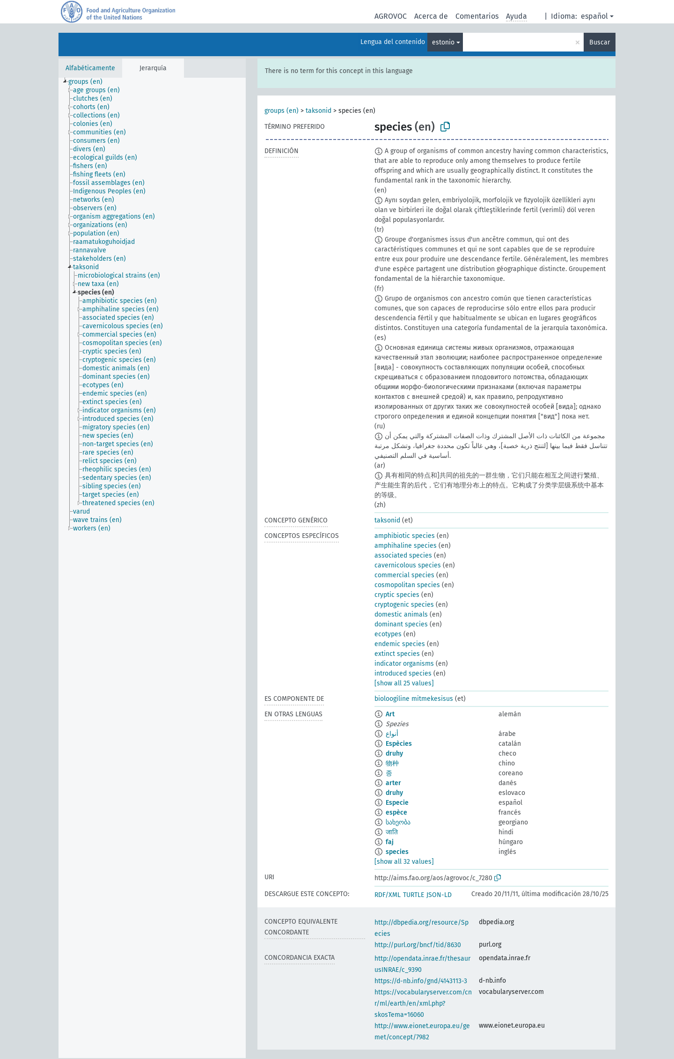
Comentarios (476, 16)
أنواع (392, 734)
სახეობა (398, 822)
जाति (392, 832)
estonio (443, 42)
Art (390, 714)
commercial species (404, 575)
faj (390, 842)
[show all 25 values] (404, 683)
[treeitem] (89, 82)
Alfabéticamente (90, 68)
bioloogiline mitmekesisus (413, 699)
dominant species (401, 624)
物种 (392, 763)
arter (393, 783)
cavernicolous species (407, 565)
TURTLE (413, 895)
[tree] (152, 568)
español (594, 16)
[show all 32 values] (404, 862)
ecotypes (388, 634)
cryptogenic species (404, 605)
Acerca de (431, 16)
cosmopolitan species (407, 585)
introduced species (403, 673)
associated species (403, 555)
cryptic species (396, 595)
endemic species (399, 644)
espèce (396, 812)
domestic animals (401, 614)
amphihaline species (405, 546)
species (397, 852)
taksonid (318, 111)
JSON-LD (439, 895)
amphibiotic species (404, 536)
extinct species (397, 654)
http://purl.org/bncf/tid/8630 (417, 945)
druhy (394, 753)
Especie (397, 803)
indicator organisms (404, 664)
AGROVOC (390, 16)
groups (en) (281, 111)
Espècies (399, 744)
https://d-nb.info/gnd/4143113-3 (420, 981)
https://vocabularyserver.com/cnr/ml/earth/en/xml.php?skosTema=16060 (423, 1003)
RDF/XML (387, 895)
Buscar (599, 42)
